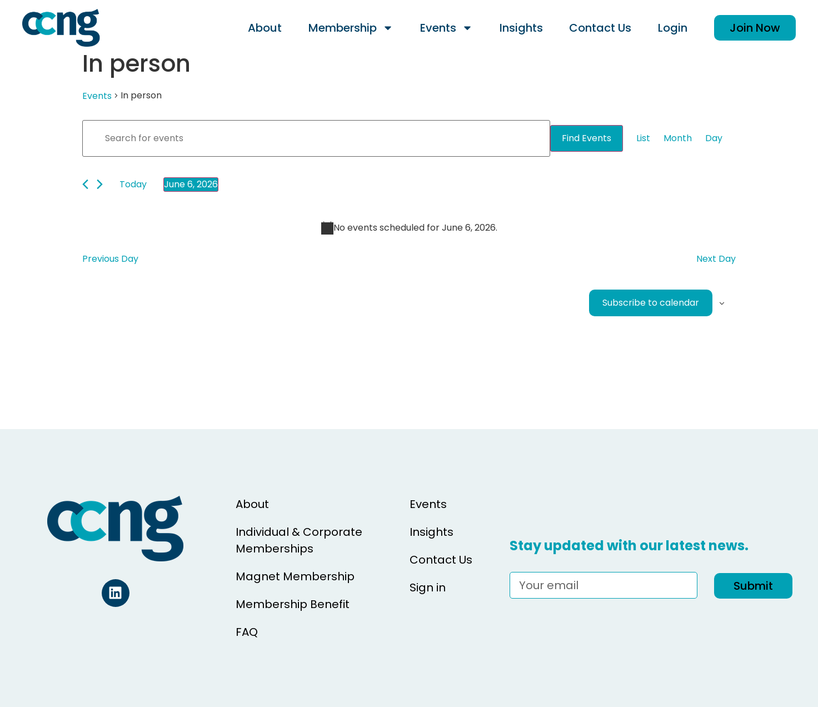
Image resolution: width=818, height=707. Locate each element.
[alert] (409, 227)
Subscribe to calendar (650, 302)
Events (446, 27)
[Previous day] (85, 184)
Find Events (586, 138)
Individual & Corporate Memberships (299, 540)
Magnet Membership (295, 576)
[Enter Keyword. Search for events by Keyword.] (316, 138)
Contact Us (600, 28)
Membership (350, 27)
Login (672, 28)
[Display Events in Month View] (678, 138)
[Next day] (100, 184)
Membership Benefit (293, 604)
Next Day (716, 258)
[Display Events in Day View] (713, 138)
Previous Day (110, 258)
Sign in (428, 587)
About (265, 28)
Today (133, 184)
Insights (521, 28)
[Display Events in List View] (643, 138)
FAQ (247, 632)
